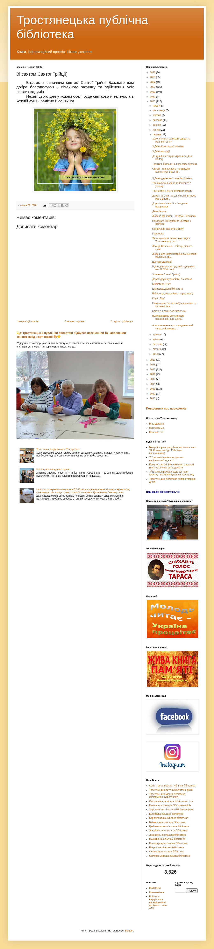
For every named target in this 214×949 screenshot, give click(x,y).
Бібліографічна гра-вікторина (53, 469)
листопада (159, 110)
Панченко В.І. (157, 427)
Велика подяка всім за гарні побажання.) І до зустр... (168, 317)
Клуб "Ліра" (158, 298)
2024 (153, 82)
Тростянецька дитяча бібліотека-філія (171, 790)
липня (156, 129)
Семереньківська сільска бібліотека (169, 855)
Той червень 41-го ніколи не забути (172, 191)
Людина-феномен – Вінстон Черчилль (174, 216)
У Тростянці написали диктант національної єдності (166, 459)
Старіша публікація (122, 321)
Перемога (157, 233)
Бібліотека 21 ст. (161, 284)
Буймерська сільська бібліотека (167, 822)
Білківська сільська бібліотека (166, 813)
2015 (153, 379)
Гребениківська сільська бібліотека (169, 826)
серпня (157, 124)
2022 (153, 91)
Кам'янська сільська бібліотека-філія (170, 805)
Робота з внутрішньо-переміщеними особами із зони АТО (158, 902)
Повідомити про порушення (166, 408)
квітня (156, 339)
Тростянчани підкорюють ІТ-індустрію (57, 449)
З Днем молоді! (161, 151)
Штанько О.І (156, 432)
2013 (153, 388)
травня (157, 334)
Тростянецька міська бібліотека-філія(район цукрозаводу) (167, 795)
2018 (153, 364)
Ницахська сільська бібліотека (166, 847)
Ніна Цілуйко (156, 423)
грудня (157, 105)
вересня (158, 120)
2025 (153, 77)
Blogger (129, 930)
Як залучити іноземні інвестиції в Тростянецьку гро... (171, 240)
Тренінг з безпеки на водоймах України (174, 164)
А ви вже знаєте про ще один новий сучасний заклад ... (172, 327)
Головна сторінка (74, 321)
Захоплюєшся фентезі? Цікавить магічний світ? (171, 140)
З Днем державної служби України (172, 178)
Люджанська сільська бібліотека (167, 834)
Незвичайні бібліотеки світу (168, 228)
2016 (153, 374)
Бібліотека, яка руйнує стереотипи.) (172, 293)
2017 (153, 369)
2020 (153, 101)
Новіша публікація (27, 321)
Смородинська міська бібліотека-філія (171, 801)
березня (158, 344)
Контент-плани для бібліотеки (169, 311)
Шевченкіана (156, 892)
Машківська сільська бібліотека (167, 839)
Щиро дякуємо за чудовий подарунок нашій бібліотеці (173, 268)
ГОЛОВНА (155, 888)
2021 (153, 96)
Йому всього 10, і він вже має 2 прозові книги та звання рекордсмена (171, 466)
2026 (153, 72)
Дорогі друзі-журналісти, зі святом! (172, 279)
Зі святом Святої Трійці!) (166, 274)
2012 (153, 393)
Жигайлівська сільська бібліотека (168, 830)
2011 (153, 398)
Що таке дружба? (162, 261)
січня (156, 353)
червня (157, 134)
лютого (157, 349)
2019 (153, 359)
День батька (159, 211)
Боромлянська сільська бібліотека (168, 818)
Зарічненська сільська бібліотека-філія (171, 809)
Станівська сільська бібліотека (166, 851)
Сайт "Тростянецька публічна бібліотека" (172, 785)
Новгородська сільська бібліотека (168, 843)
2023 (153, 86)
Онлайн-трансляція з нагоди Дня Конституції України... (171, 170)
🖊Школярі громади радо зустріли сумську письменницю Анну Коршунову (171, 473)
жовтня (157, 115)
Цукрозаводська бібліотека (167, 288)
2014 (153, 384)
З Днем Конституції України (168, 146)
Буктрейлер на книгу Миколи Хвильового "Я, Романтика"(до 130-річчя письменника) (172, 450)
